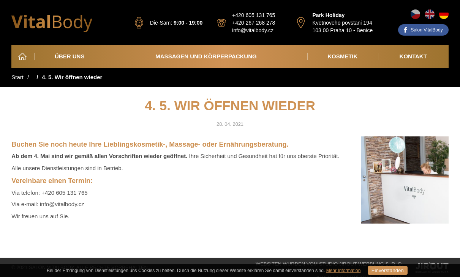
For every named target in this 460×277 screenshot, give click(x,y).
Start (17, 77)
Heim (23, 56)
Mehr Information (343, 270)
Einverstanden (387, 270)
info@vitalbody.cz (252, 30)
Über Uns (69, 56)
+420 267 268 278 (253, 23)
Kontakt (413, 56)
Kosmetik (342, 56)
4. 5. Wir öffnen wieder (72, 77)
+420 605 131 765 (253, 15)
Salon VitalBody (427, 30)
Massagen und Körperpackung (205, 56)
